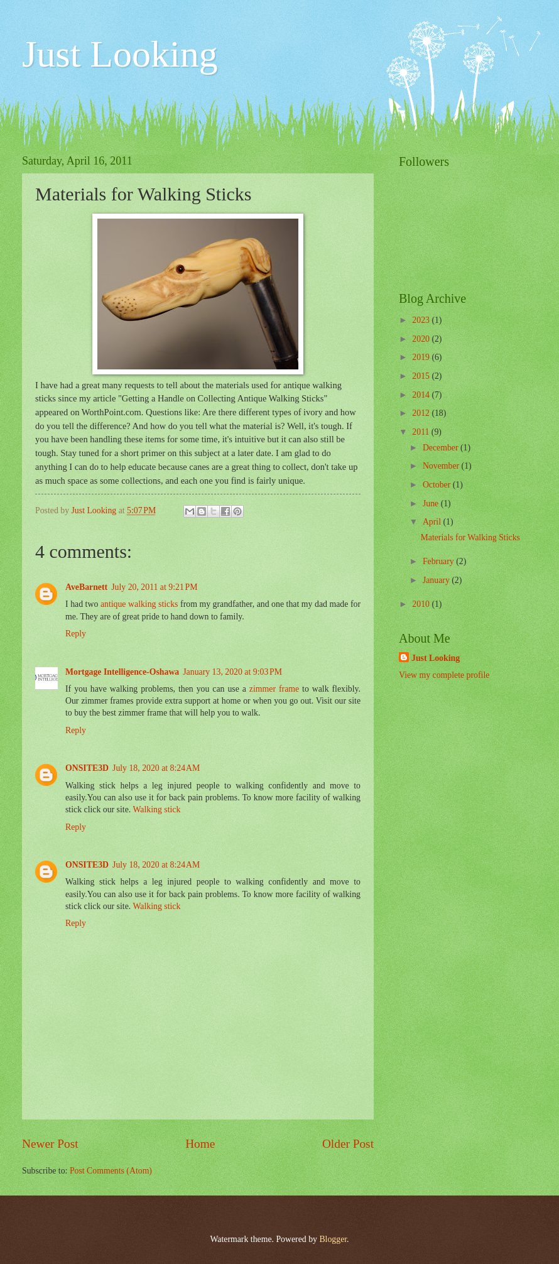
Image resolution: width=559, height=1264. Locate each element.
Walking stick (156, 809)
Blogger (333, 1239)
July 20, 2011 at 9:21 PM (154, 587)
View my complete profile (444, 675)
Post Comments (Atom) (111, 1170)
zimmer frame (274, 689)
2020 (421, 339)
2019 (421, 357)
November (442, 466)
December (441, 447)
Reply (75, 633)
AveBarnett (86, 587)
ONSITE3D (87, 768)
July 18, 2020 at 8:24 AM (156, 768)
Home (200, 1143)
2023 (421, 320)
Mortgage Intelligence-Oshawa (122, 672)
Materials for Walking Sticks (469, 537)
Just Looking (120, 54)
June (432, 503)
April (433, 521)
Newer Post (50, 1143)
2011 (421, 432)
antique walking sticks (139, 604)
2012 (421, 413)
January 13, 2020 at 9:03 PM (232, 672)
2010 (421, 604)
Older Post (348, 1143)
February (439, 561)
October (438, 484)
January (437, 580)
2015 (421, 376)
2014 (421, 395)
